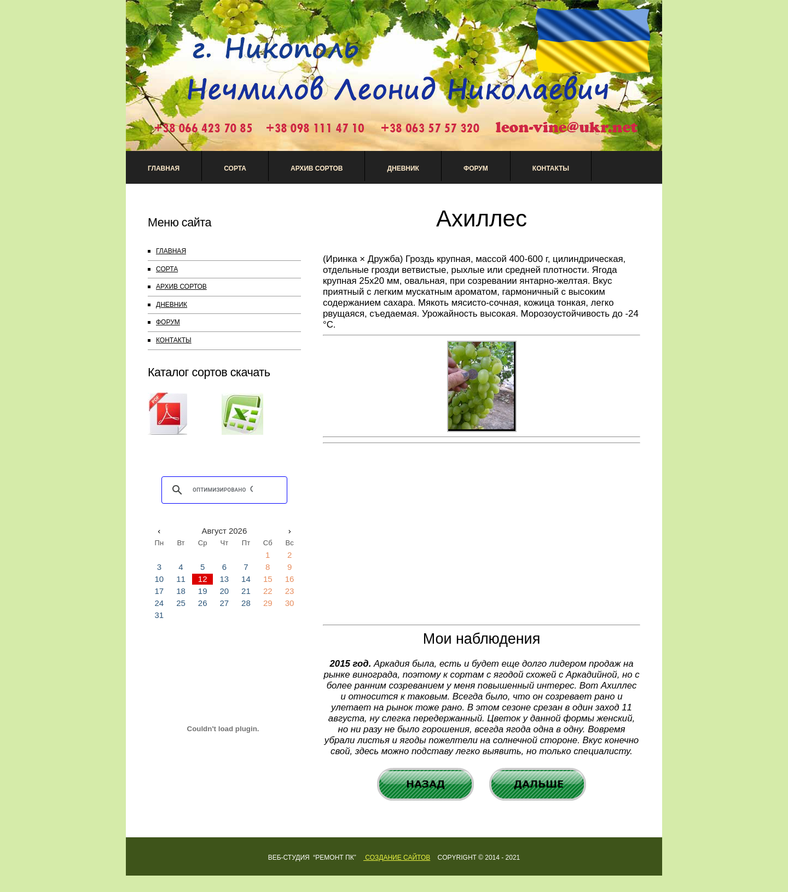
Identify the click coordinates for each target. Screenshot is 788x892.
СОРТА (167, 269)
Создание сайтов (396, 857)
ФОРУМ (168, 322)
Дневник (403, 168)
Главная (163, 168)
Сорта (235, 168)
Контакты (550, 168)
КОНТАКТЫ (174, 340)
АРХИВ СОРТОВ (317, 168)
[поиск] (223, 490)
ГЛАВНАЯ (171, 251)
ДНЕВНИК (171, 304)
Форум (475, 168)
